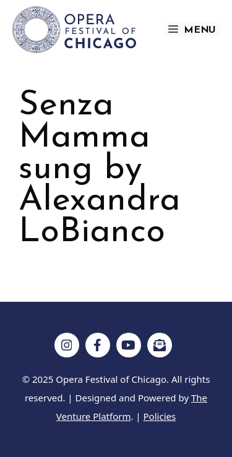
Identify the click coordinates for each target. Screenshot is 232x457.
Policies (160, 416)
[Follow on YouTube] (128, 345)
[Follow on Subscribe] (159, 345)
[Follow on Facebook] (97, 345)
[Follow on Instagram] (66, 345)
